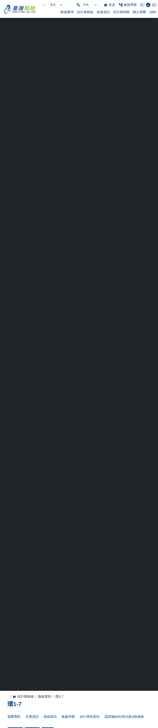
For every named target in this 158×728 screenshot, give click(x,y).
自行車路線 (85, 12)
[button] (69, 5)
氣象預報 (68, 716)
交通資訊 (32, 716)
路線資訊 (50, 716)
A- (142, 4)
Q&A (152, 12)
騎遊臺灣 (67, 12)
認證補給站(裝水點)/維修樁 (124, 716)
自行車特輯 (121, 12)
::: (43, 5)
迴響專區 (14, 716)
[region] (79, 354)
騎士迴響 (139, 12)
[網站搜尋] (57, 5)
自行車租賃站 (90, 716)
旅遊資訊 (103, 12)
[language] (90, 5)
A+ (154, 4)
